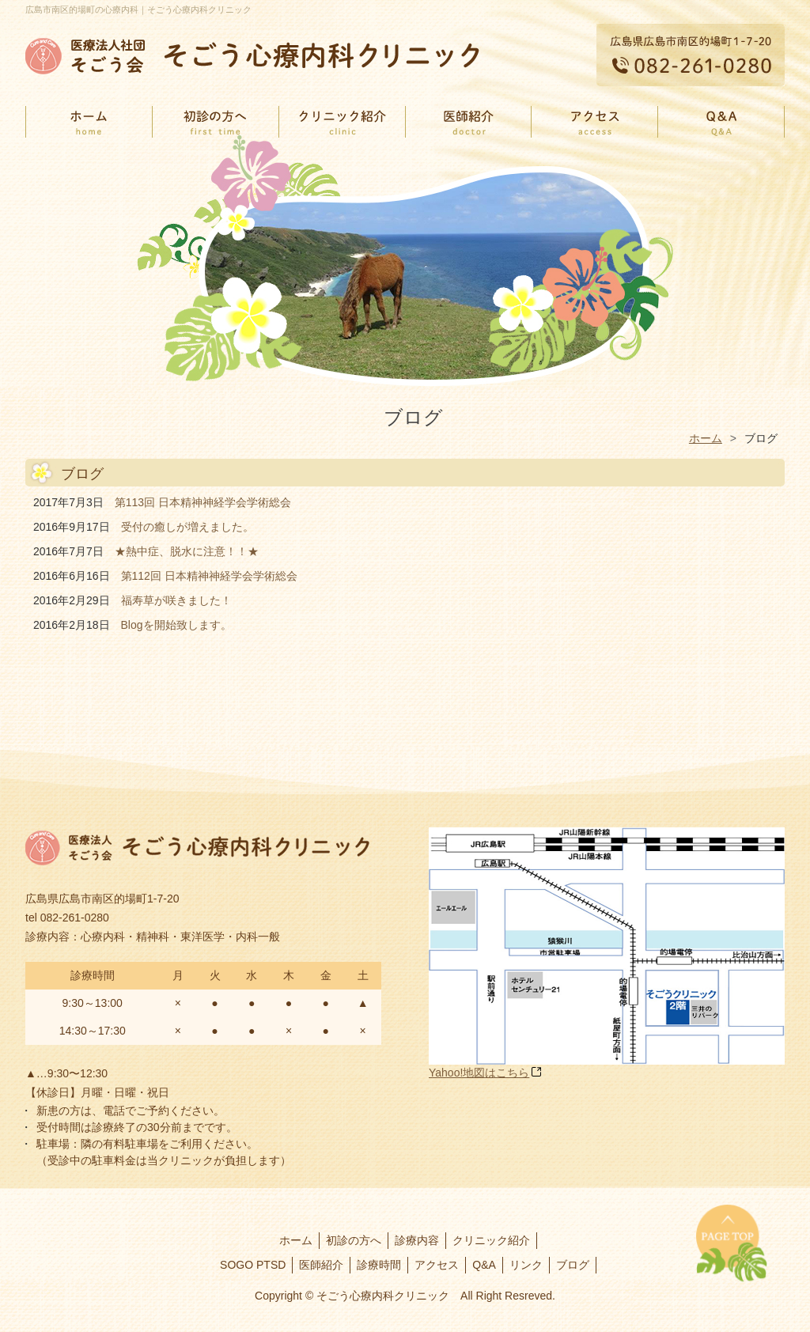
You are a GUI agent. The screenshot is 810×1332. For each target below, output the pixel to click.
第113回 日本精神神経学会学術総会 (203, 502)
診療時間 (379, 1264)
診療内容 (417, 1240)
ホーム (295, 1240)
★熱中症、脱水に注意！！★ (187, 551)
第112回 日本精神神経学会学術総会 (209, 576)
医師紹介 (321, 1264)
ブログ (572, 1264)
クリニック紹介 (491, 1240)
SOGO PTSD (253, 1264)
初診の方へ (353, 1240)
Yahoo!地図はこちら (479, 1072)
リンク (526, 1264)
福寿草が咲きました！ (176, 600)
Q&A (484, 1264)
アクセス (436, 1264)
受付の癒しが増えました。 (187, 526)
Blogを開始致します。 (176, 625)
